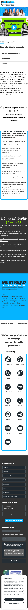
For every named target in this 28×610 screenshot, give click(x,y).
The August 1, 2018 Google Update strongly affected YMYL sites (12, 149)
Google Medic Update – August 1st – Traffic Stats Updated (12, 157)
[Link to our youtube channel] (15, 531)
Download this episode (14, 53)
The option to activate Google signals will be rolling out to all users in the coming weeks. (13, 255)
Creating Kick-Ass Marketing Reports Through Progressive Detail (12, 288)
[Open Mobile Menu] (25, 3)
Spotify (8, 415)
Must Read (14, 120)
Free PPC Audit (7, 475)
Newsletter (8, 443)
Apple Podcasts (20, 360)
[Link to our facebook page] (6, 531)
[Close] (23, 578)
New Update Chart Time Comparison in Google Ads (13, 226)
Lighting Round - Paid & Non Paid (14, 117)
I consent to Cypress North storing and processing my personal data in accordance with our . (14, 546)
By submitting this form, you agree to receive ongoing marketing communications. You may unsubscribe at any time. (13, 553)
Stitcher (8, 429)
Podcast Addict (8, 360)
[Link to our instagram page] (9, 531)
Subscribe (6, 59)
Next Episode (22, 324)
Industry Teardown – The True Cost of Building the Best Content (12, 164)
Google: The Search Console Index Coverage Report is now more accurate (13, 246)
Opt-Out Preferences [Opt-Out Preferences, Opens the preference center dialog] (14, 603)
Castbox (20, 388)
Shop (4, 488)
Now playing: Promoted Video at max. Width (13, 250)
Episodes (5, 467)
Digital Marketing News (14, 115)
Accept (14, 599)
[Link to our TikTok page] (18, 531)
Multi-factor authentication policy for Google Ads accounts (13, 240)
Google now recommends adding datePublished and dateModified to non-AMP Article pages (13, 233)
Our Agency (6, 484)
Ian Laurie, (5, 293)
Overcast (8, 374)
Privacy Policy (6, 492)
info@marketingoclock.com (11, 514)
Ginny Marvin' (6, 188)
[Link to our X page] (3, 531)
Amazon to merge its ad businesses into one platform (12, 261)
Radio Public (8, 402)
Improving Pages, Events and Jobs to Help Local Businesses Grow (14, 172)
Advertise (5, 471)
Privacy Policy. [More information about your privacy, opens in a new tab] (16, 594)
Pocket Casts (20, 374)
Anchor (20, 415)
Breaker (20, 402)
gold (3, 195)
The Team (5, 480)
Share (14, 64)
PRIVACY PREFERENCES (14, 520)
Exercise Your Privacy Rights (10, 496)
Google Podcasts (7, 388)
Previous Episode (7, 324)
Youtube (20, 429)
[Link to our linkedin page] (12, 531)
